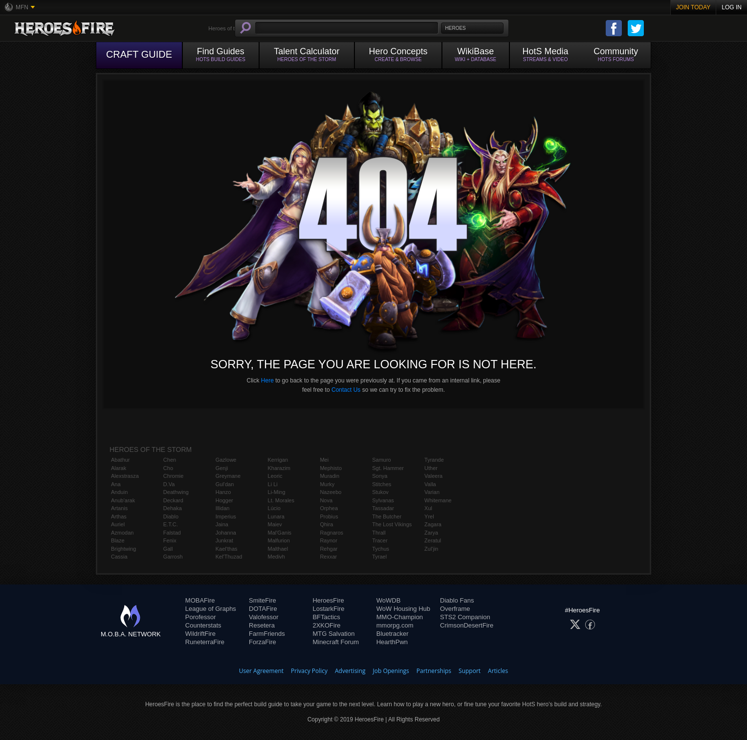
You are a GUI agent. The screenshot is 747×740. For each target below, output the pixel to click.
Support (470, 671)
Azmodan (122, 533)
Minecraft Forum (335, 642)
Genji (222, 468)
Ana (116, 484)
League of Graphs (210, 608)
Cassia (119, 557)
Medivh (276, 557)
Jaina (222, 524)
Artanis (119, 508)
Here (267, 380)
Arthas (119, 516)
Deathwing (176, 492)
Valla (430, 484)
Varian (431, 492)
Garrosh (173, 557)
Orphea (329, 508)
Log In (732, 7)
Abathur (120, 460)
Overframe (455, 608)
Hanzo (223, 492)
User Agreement (261, 671)
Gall (168, 549)
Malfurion (279, 540)
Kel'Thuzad (229, 557)
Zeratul (432, 540)
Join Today (693, 7)
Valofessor (263, 617)
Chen (169, 460)
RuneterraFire (204, 642)
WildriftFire (200, 633)
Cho (168, 468)
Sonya (379, 476)
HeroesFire (328, 600)
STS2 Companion (465, 617)
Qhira (326, 524)
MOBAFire (200, 600)
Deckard (173, 500)
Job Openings (391, 671)
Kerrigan (278, 460)
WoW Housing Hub (403, 608)
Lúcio (274, 508)
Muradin (329, 476)
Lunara (276, 516)
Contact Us (345, 389)
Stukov (380, 492)
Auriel (118, 524)
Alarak (118, 468)
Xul (428, 508)
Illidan (223, 508)
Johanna (226, 533)
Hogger (224, 500)
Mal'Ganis (280, 533)
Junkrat (224, 540)
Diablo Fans (457, 600)
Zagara (432, 524)
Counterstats (203, 625)
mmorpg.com (395, 625)
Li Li (273, 484)
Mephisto (331, 468)
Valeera (433, 476)
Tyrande (434, 460)
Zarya (431, 533)
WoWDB (388, 600)
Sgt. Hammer (388, 468)
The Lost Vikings (392, 524)
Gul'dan (225, 484)
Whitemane (438, 500)
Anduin (119, 492)
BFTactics (326, 617)
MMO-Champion (399, 617)
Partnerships (434, 671)
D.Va (169, 484)
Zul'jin (431, 549)
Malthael (278, 549)
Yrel (429, 516)
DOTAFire (263, 608)
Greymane (228, 476)
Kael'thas (227, 549)
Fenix (169, 540)
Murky (327, 484)
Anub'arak (123, 500)
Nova (326, 500)
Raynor (328, 540)
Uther (431, 468)
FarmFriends (267, 633)
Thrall (379, 533)
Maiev (275, 524)
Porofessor (200, 617)
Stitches (381, 484)
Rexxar (328, 557)
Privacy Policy (309, 671)
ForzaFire (262, 642)
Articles (498, 671)
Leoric (275, 476)
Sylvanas (383, 500)
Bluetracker (392, 633)
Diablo (170, 516)
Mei (324, 460)
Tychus (380, 549)
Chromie (173, 476)
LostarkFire (328, 608)
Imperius (226, 516)
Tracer (379, 540)
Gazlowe (226, 460)
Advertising (350, 671)
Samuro (381, 460)
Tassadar (383, 508)
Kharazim (279, 468)
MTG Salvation (333, 633)
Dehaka (172, 508)
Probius (329, 516)
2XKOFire (326, 625)
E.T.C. (170, 524)
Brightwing (123, 549)
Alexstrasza (125, 476)
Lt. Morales (281, 500)
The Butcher (386, 516)
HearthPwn (392, 642)
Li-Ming (277, 492)
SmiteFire (262, 600)
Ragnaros (331, 533)
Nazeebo (330, 492)
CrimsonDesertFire (466, 625)
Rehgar (328, 549)
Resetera (262, 625)
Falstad (172, 533)
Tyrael (379, 557)
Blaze (118, 540)
